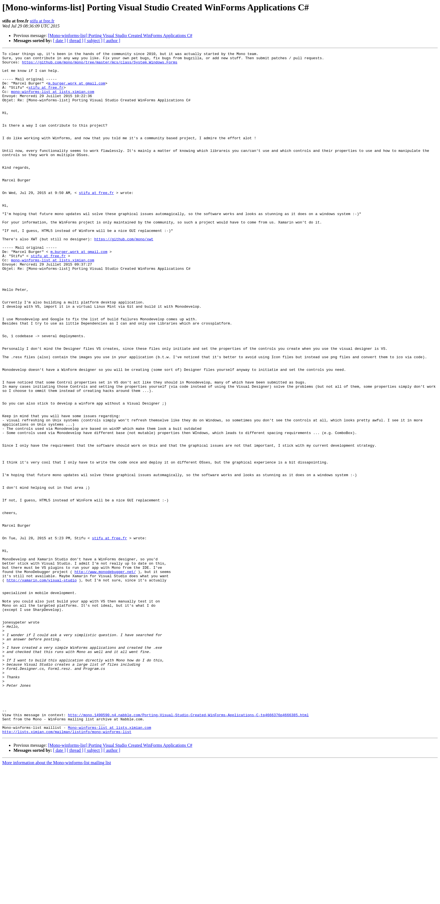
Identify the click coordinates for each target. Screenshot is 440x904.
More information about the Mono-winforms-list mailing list (56, 899)
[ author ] (112, 40)
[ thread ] (75, 40)
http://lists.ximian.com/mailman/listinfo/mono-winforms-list (66, 868)
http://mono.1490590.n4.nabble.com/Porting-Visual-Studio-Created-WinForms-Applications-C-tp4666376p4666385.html (188, 847)
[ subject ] (93, 40)
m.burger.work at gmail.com (76, 89)
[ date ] (59, 40)
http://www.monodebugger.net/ (105, 676)
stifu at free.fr (42, 21)
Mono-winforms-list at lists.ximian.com (109, 863)
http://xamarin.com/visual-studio (42, 686)
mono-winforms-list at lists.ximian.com (52, 99)
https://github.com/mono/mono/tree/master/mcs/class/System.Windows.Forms (99, 64)
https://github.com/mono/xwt (123, 276)
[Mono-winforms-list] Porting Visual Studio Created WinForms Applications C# (120, 35)
